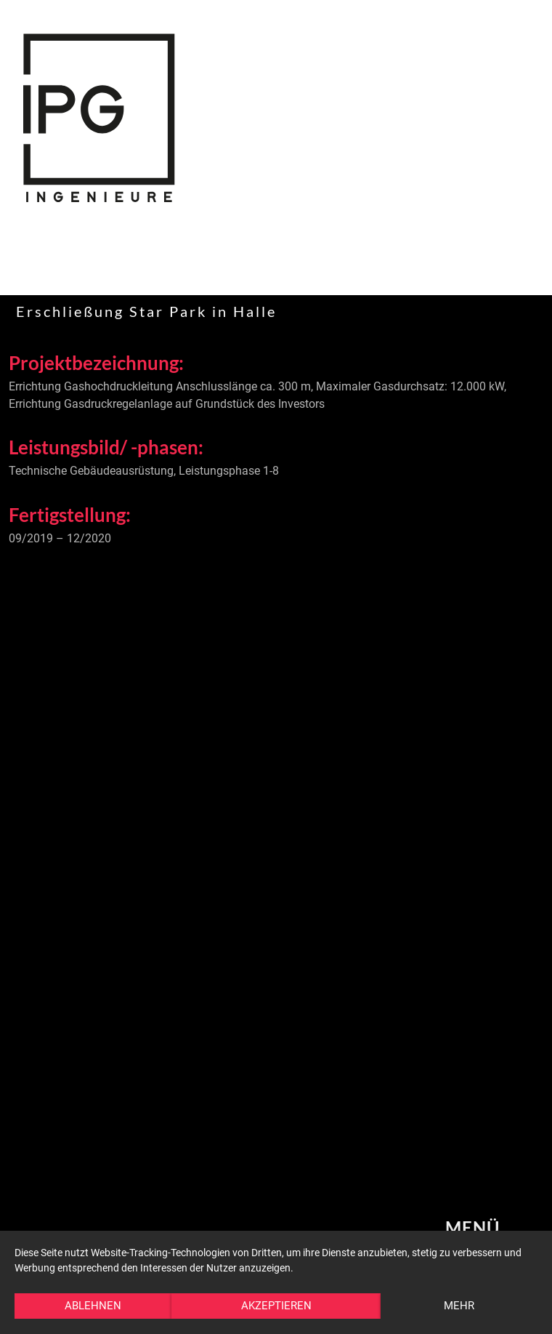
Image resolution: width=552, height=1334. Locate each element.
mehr (459, 1305)
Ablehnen (93, 1305)
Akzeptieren (276, 1305)
